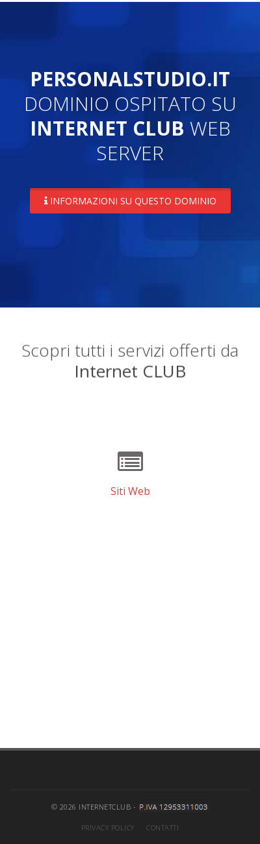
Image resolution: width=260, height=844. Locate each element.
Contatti (162, 827)
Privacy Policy (108, 827)
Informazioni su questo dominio (130, 201)
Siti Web (130, 491)
